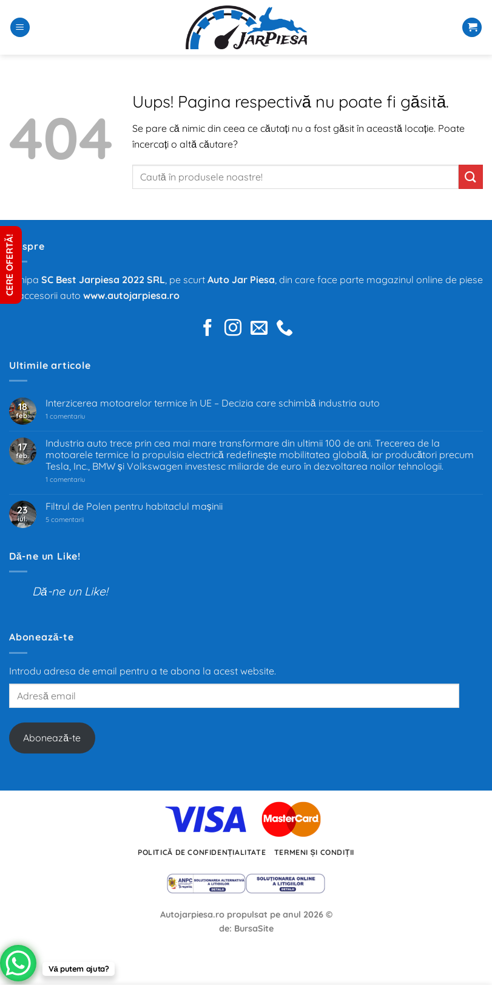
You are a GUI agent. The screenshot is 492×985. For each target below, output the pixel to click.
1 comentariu (82, 416)
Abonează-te (52, 738)
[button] (20, 28)
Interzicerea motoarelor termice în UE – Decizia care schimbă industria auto (212, 403)
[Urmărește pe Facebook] (207, 329)
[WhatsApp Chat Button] (18, 963)
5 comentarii (79, 520)
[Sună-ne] (284, 329)
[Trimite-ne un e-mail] (259, 329)
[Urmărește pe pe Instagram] (232, 329)
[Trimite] (471, 176)
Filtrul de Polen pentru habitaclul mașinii (134, 506)
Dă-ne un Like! (45, 556)
